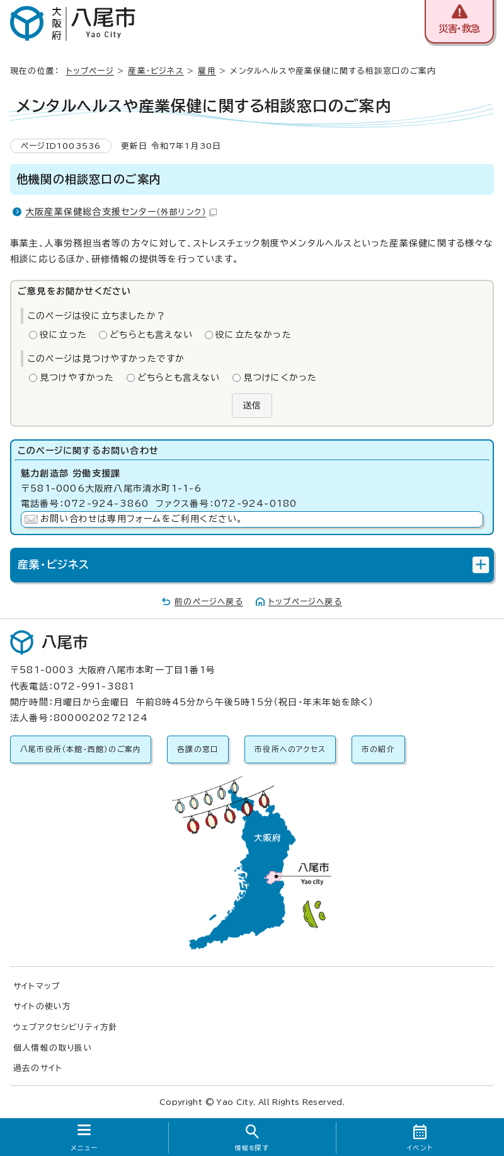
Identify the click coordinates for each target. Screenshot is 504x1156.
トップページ (90, 71)
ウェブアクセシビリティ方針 (65, 1027)
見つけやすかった (77, 377)
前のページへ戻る (209, 602)
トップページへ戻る (305, 602)
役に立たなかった (253, 334)
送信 (252, 405)
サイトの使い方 (42, 1006)
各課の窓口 (198, 749)
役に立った (63, 334)
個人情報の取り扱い (53, 1048)
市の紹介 (378, 749)
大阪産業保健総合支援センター (121, 211)
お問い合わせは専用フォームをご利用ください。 (141, 518)
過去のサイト (37, 1068)
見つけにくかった (280, 377)
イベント (420, 1148)
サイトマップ (36, 986)
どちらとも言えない (151, 334)
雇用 (206, 71)
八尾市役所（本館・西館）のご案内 (80, 749)
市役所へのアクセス (290, 749)
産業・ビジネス (155, 71)
